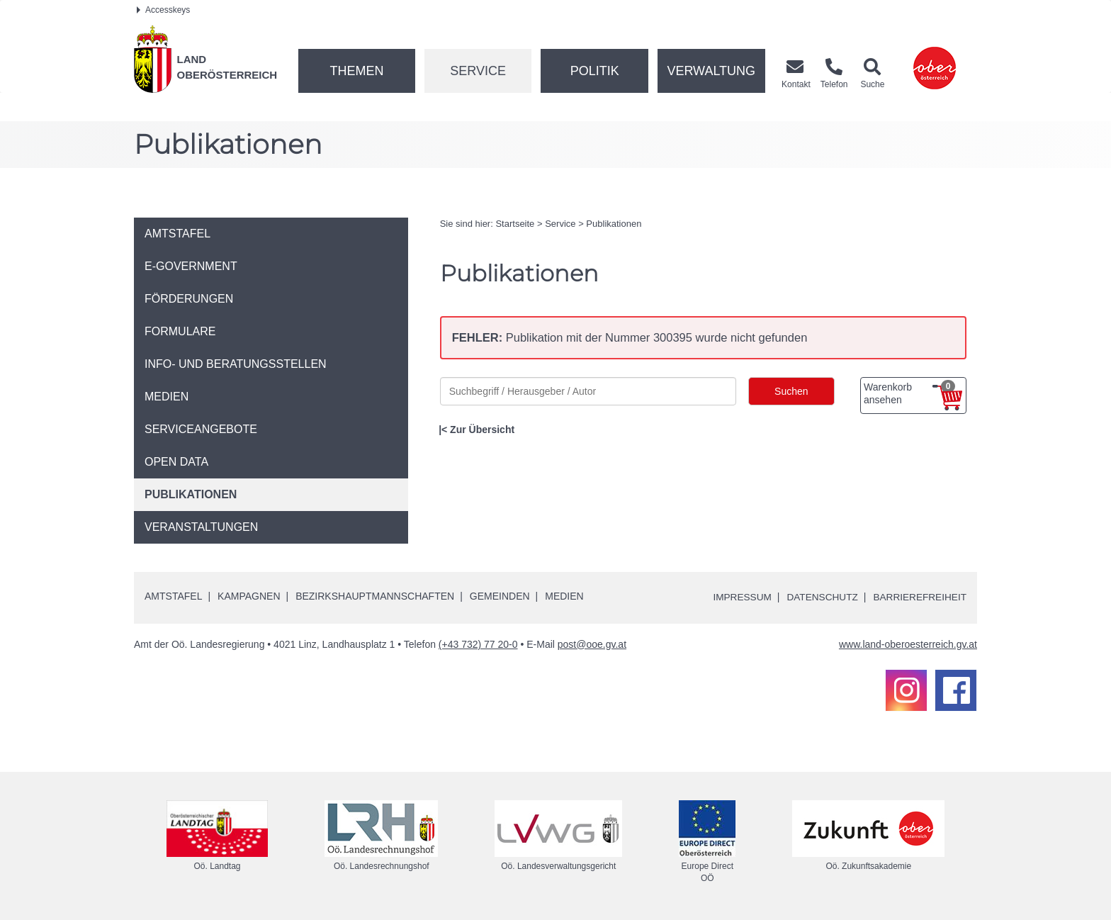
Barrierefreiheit (918, 596)
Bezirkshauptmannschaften (374, 595)
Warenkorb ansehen (909, 392)
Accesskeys (163, 10)
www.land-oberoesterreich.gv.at (908, 643)
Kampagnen (249, 595)
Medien (564, 595)
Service (478, 71)
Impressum (736, 596)
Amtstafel (173, 595)
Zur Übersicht (482, 429)
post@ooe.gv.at (592, 643)
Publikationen (613, 223)
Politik (594, 71)
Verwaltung (711, 71)
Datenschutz (818, 596)
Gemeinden (500, 595)
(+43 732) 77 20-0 (478, 643)
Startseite (514, 223)
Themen (356, 71)
